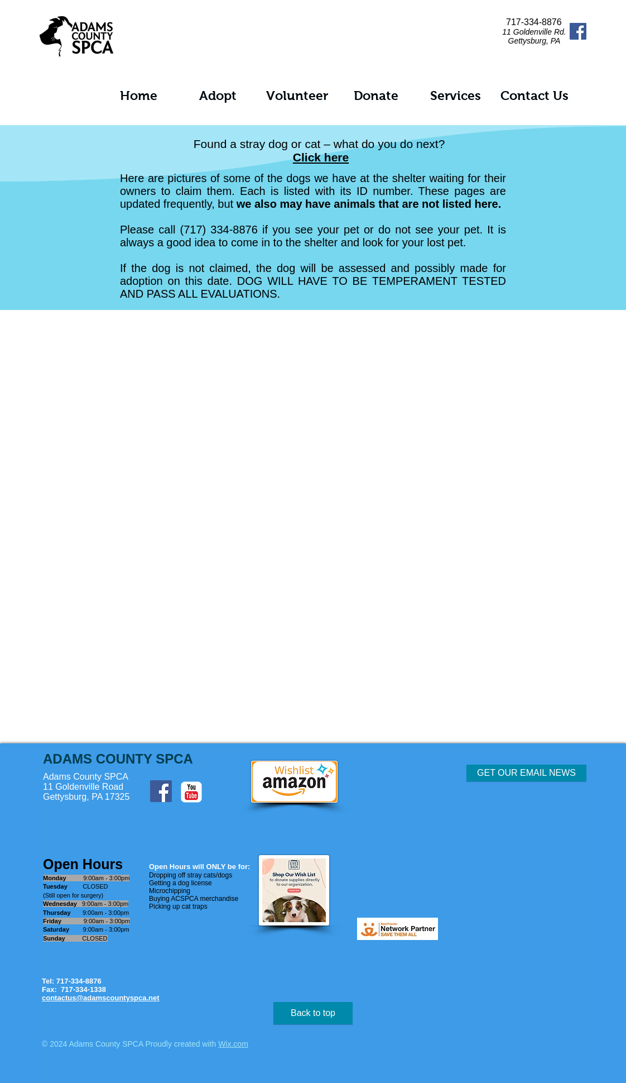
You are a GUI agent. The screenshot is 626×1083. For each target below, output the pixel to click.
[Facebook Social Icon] (578, 31)
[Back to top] (313, 1013)
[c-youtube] (191, 792)
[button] (217, 96)
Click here (321, 157)
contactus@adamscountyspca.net (101, 998)
